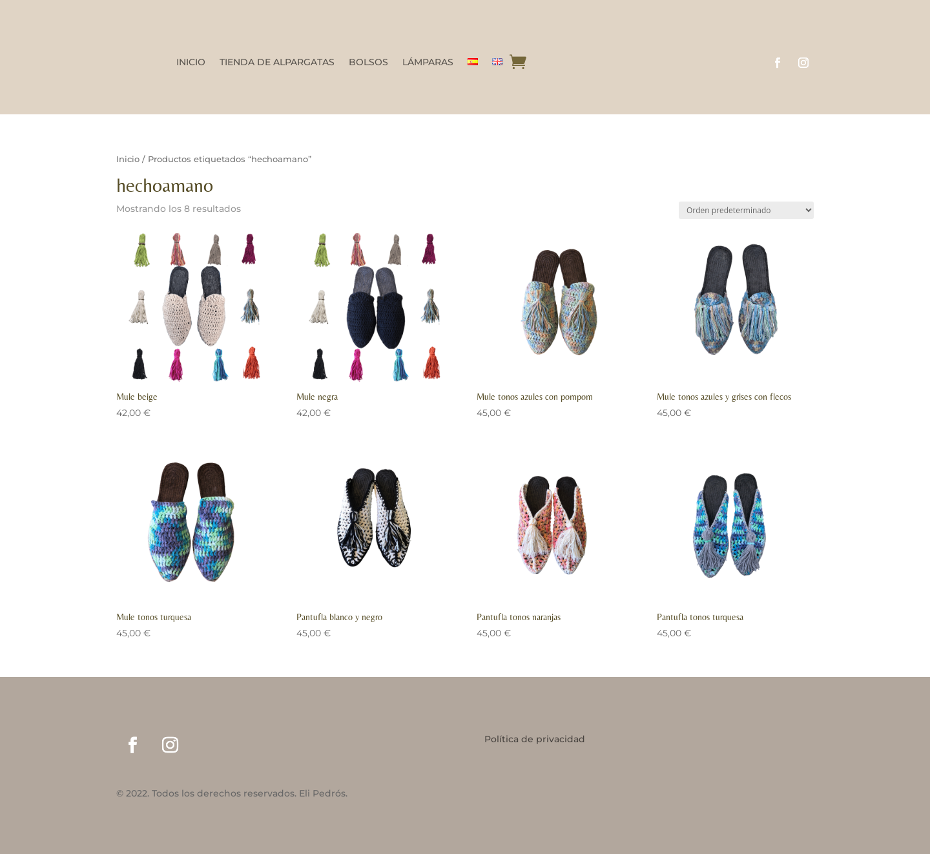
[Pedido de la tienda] (746, 210)
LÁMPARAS (427, 62)
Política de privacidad (534, 739)
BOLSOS (368, 62)
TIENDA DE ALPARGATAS (277, 62)
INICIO (190, 62)
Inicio (128, 159)
